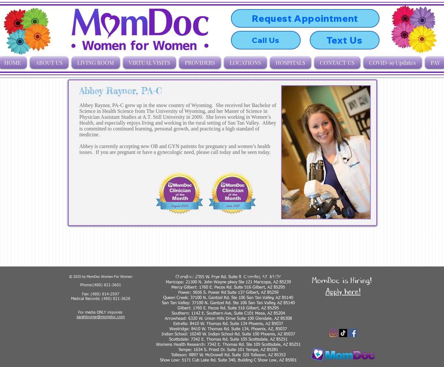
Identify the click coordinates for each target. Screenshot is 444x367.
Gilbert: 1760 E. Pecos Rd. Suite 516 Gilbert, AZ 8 (224, 308)
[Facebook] (353, 333)
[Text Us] (345, 40)
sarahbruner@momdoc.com (101, 317)
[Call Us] (266, 40)
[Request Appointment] (305, 18)
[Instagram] (333, 333)
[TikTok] (343, 333)
